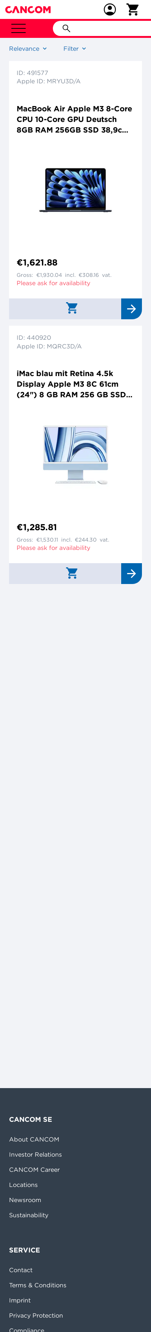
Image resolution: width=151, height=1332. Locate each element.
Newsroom (25, 1200)
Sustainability (28, 1215)
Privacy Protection (36, 1315)
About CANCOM (34, 1139)
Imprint (20, 1300)
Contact (20, 1270)
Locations (23, 1184)
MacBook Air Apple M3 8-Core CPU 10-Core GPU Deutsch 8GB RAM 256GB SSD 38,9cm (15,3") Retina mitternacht (74, 119)
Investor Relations (35, 1154)
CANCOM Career (34, 1169)
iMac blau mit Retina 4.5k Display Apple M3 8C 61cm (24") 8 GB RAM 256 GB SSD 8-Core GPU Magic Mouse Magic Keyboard (71, 384)
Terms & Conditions (37, 1285)
